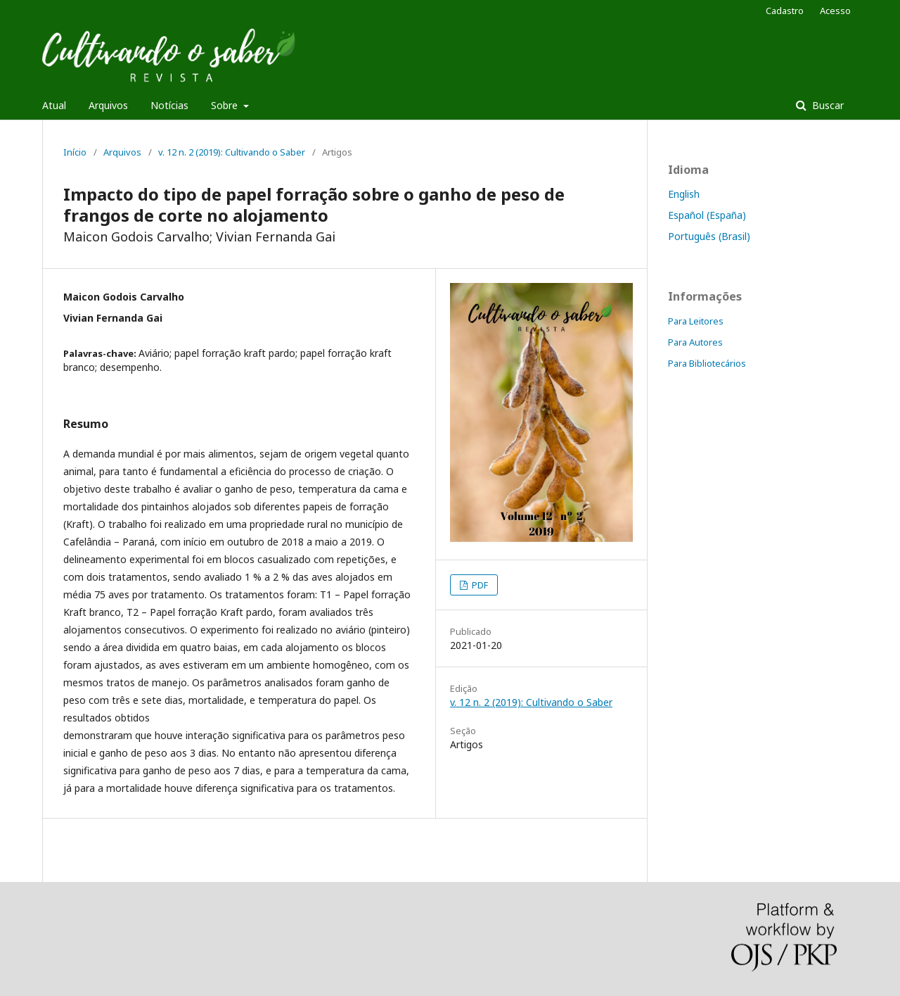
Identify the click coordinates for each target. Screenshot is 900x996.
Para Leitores (696, 321)
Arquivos (108, 105)
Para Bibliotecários (707, 363)
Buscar (826, 105)
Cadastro (785, 10)
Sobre (225, 105)
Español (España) (707, 215)
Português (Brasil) (709, 236)
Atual (54, 105)
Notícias (169, 105)
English (684, 194)
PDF (479, 585)
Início (74, 152)
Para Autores (695, 342)
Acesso (835, 10)
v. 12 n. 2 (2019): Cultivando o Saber (231, 152)
